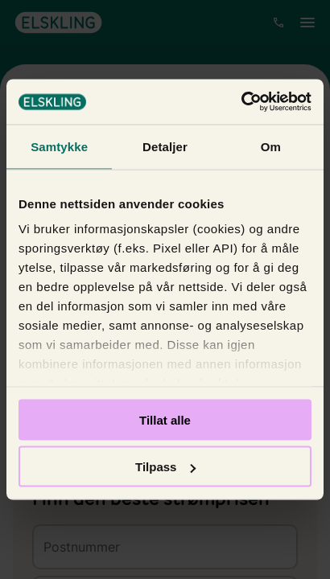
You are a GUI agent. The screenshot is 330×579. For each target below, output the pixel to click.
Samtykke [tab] (59, 146)
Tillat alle (165, 419)
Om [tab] (271, 146)
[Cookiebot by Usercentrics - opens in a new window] (241, 102)
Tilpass (165, 467)
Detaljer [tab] (165, 146)
